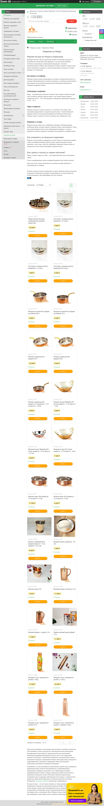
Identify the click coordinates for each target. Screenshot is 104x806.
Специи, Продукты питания (12, 122)
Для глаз (6, 90)
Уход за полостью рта (11, 87)
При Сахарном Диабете (11, 83)
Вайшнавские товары (10, 139)
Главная (31, 41)
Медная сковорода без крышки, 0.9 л (36, 358)
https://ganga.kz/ (85, 82)
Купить (37, 235)
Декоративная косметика (12, 108)
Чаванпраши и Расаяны (11, 31)
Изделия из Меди (9, 135)
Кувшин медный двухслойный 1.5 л (64, 633)
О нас (5, 151)
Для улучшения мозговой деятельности (12, 36)
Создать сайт (16, 1)
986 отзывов (85, 1)
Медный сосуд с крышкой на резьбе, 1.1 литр (64, 679)
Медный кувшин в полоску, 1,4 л (65, 589)
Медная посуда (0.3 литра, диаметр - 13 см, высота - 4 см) (64, 450)
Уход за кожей (8, 69)
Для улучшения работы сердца (11, 45)
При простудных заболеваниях (9, 51)
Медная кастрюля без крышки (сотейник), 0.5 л (64, 312)
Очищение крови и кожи (12, 59)
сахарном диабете (42, 781)
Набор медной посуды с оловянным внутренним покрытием (36, 221)
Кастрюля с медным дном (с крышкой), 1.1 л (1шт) (38, 267)
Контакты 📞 (51, 41)
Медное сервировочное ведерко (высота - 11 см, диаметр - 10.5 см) (36, 544)
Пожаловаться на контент (59, 804)
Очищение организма (11, 76)
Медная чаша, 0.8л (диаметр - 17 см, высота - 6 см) (38, 497)
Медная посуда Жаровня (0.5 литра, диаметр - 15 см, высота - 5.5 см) (39, 451)
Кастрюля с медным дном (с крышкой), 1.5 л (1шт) (63, 220)
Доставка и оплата (10, 158)
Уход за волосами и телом (12, 73)
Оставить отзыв (72, 31)
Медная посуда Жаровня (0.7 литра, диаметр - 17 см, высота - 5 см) (64, 404)
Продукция (7, 15)
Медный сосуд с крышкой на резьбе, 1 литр (38, 679)
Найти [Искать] (72, 21)
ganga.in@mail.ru (85, 90)
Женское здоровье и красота (10, 27)
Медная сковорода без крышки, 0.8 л (62, 358)
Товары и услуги (35, 48)
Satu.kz (61, 802)
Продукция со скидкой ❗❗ (11, 143)
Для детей (7, 105)
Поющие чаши (8, 132)
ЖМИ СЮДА (61, 6)
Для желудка (8, 62)
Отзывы (6, 154)
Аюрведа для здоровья (11, 19)
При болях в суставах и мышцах (11, 100)
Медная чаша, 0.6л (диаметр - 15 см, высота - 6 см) (64, 497)
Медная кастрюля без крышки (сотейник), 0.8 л (38, 312)
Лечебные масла (9, 66)
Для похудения (9, 80)
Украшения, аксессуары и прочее (12, 127)
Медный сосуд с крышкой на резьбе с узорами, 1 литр (64, 724)
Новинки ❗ (7, 147)
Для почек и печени (10, 40)
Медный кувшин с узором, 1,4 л (39, 632)
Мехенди (7, 112)
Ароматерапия (8, 115)
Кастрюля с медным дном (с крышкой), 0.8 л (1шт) (63, 267)
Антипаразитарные (10, 55)
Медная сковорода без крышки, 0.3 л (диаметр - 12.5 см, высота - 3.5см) (38, 404)
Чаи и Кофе (7, 119)
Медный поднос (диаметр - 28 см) (64, 543)
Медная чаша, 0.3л (34, 589)
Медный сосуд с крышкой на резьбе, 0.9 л (38, 724)
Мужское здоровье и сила (12, 22)
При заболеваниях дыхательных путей (10, 95)
